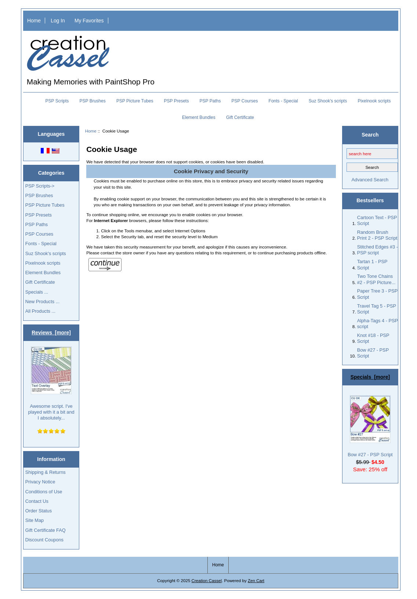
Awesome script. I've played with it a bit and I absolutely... (51, 383)
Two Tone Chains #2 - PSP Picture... (376, 279)
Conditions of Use (43, 491)
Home (34, 20)
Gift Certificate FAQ (45, 530)
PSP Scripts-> (39, 186)
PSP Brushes (93, 101)
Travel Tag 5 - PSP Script (376, 309)
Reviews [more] (51, 332)
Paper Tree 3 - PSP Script (377, 294)
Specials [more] (370, 377)
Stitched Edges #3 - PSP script (377, 249)
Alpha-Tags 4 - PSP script (377, 323)
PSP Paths (210, 101)
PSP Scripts (57, 101)
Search (370, 135)
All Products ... (40, 311)
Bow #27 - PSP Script (373, 353)
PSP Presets (176, 101)
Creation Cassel (207, 580)
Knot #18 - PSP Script (373, 338)
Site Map (34, 520)
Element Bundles (198, 117)
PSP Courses (245, 101)
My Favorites (89, 20)
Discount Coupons (44, 539)
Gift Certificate (240, 117)
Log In (58, 20)
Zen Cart (256, 580)
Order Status (38, 510)
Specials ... (36, 292)
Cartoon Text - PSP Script (377, 220)
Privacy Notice (40, 481)
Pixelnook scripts (374, 101)
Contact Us (36, 501)
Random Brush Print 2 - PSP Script (377, 235)
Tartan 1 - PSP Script (372, 264)
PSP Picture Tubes (134, 101)
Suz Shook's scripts (328, 101)
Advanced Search (370, 179)
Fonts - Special (283, 101)
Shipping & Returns (45, 472)
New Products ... (42, 301)
